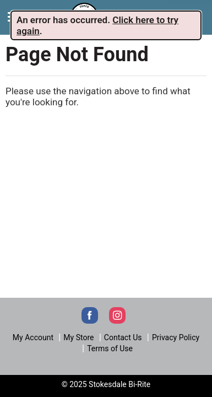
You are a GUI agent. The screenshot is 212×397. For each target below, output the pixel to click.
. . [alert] (97, 25)
